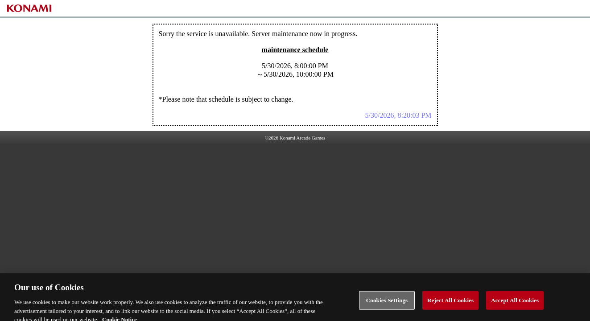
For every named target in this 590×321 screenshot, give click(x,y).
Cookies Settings (387, 303)
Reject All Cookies (450, 303)
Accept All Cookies (515, 303)
